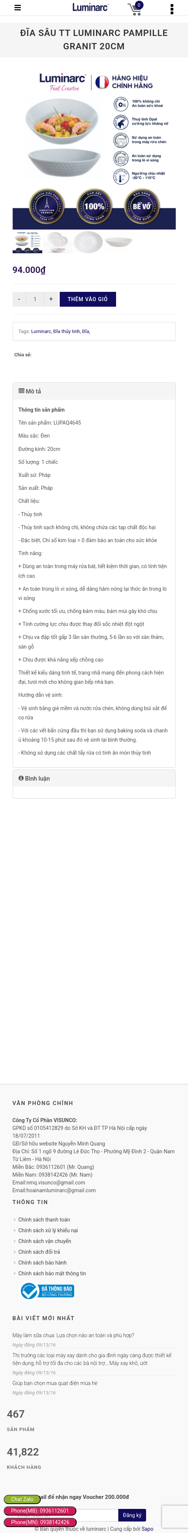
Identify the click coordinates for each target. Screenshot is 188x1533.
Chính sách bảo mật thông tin (52, 1273)
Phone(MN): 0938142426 (40, 1522)
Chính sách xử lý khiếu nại (48, 1230)
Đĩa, (86, 331)
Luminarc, (42, 331)
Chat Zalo (22, 1499)
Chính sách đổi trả (39, 1252)
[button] (94, 391)
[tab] (94, 391)
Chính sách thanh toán (44, 1220)
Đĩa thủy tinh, (67, 331)
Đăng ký (132, 1515)
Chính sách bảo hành (43, 1263)
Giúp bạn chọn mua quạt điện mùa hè (55, 1383)
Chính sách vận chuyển (45, 1241)
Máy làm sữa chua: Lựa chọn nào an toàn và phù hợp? (73, 1335)
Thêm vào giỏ (88, 299)
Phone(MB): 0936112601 (40, 1511)
